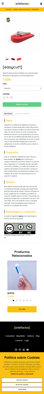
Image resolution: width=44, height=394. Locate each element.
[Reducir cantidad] (4, 97)
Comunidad (10, 336)
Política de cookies (17, 374)
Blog (38, 336)
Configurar (22, 389)
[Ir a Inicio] (22, 4)
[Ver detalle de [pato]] (22, 279)
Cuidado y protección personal (21, 9)
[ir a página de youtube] (27, 349)
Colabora (30, 336)
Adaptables (20, 336)
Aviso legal (29, 374)
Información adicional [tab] (22, 113)
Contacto (19, 340)
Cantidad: (6, 94)
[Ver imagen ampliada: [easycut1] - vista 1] (22, 33)
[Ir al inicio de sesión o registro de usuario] (41, 3)
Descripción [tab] (8, 113)
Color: (5, 84)
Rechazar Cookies (22, 384)
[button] (13, 300)
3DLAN (18, 159)
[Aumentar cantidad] (11, 97)
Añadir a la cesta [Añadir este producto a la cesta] (22, 104)
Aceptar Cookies (22, 380)
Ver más (22, 309)
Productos (8, 9)
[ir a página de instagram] (16, 349)
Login (26, 340)
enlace (21, 216)
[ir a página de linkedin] (23, 349)
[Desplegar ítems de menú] (3, 4)
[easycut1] (35, 9)
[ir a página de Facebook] (19, 349)
